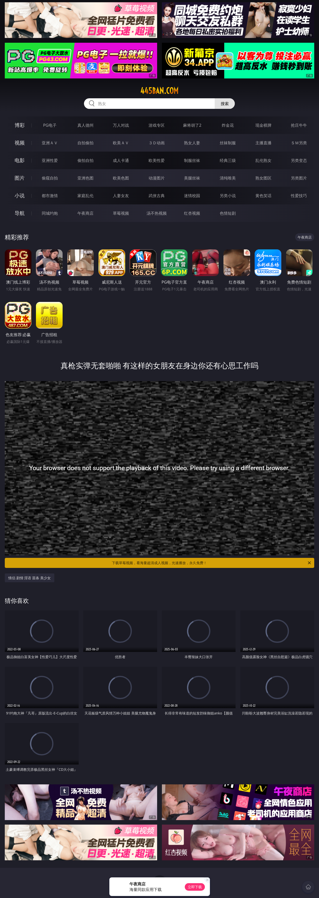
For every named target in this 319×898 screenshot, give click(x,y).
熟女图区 (263, 178)
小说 (20, 195)
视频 (20, 142)
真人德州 (85, 125)
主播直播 (263, 143)
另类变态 (299, 160)
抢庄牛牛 (299, 125)
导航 (20, 213)
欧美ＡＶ (121, 143)
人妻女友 (121, 195)
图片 (20, 177)
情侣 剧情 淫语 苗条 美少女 (29, 577)
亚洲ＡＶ (50, 143)
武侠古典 (157, 195)
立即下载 (195, 886)
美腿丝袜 (192, 178)
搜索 (225, 103)
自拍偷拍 (85, 143)
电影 (20, 160)
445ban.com (159, 91)
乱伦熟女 (263, 160)
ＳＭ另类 (299, 143)
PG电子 (50, 125)
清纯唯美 (228, 178)
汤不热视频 (157, 213)
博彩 (20, 125)
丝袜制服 (228, 143)
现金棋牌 (263, 125)
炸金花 (228, 125)
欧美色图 (121, 178)
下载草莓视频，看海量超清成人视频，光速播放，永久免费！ (211, 563)
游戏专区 (157, 125)
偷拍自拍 (85, 160)
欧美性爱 (157, 160)
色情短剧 (228, 213)
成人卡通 (121, 160)
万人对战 (121, 125)
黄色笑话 (263, 195)
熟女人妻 (192, 143)
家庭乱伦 (85, 195)
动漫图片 (157, 178)
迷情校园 (192, 195)
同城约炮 (50, 213)
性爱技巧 (299, 195)
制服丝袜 (192, 160)
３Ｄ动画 (157, 143)
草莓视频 (121, 213)
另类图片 (299, 178)
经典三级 (228, 160)
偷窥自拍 (50, 178)
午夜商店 (85, 213)
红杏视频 (192, 213)
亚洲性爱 (50, 160)
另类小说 (228, 195)
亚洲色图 (85, 178)
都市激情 (50, 195)
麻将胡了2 (192, 125)
